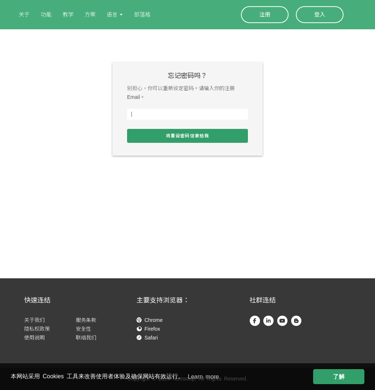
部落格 (142, 14)
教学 (68, 14)
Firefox (148, 329)
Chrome (150, 320)
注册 (264, 14)
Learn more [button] (203, 377)
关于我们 (34, 320)
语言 (112, 14)
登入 (319, 14)
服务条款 (86, 320)
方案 (90, 14)
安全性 (83, 329)
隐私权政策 (37, 329)
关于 (24, 14)
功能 (46, 14)
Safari (147, 338)
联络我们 (86, 338)
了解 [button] (339, 377)
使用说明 (34, 338)
